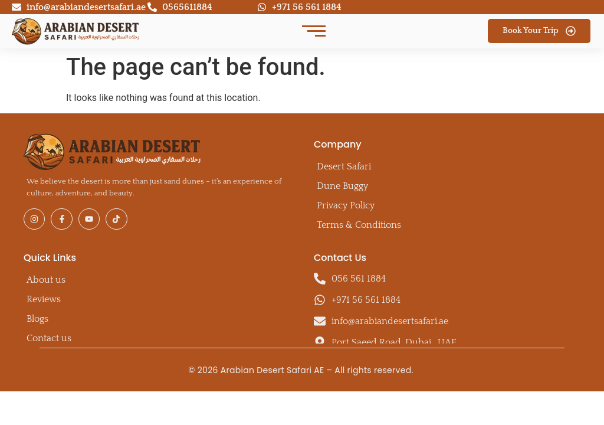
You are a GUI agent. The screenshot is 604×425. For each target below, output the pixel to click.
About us (46, 279)
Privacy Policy (346, 205)
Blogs (37, 318)
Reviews (44, 299)
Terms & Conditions (359, 225)
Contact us (49, 338)
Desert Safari (344, 166)
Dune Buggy (342, 186)
